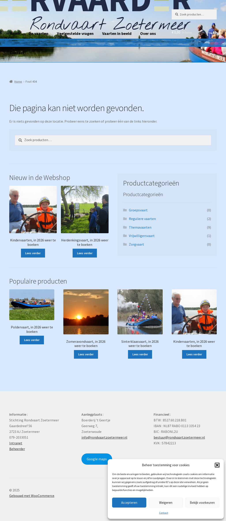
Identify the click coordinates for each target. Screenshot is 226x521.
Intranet (15, 443)
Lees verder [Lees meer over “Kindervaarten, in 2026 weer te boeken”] (33, 253)
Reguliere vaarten (142, 218)
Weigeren (165, 502)
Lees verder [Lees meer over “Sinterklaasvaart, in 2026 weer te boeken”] (140, 354)
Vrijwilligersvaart (142, 235)
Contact (163, 512)
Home (15, 33)
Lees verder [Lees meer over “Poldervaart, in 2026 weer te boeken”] (32, 340)
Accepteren (129, 502)
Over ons (148, 33)
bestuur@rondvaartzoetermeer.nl (179, 437)
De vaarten (38, 33)
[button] (217, 465)
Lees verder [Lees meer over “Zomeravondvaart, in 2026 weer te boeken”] (86, 354)
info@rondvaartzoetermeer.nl (104, 437)
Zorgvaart (136, 244)
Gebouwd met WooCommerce (31, 495)
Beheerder (17, 449)
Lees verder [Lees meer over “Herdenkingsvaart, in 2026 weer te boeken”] (84, 253)
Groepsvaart (138, 210)
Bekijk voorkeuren (202, 502)
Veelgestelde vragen (75, 33)
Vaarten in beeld (117, 33)
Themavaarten (140, 227)
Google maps (97, 459)
